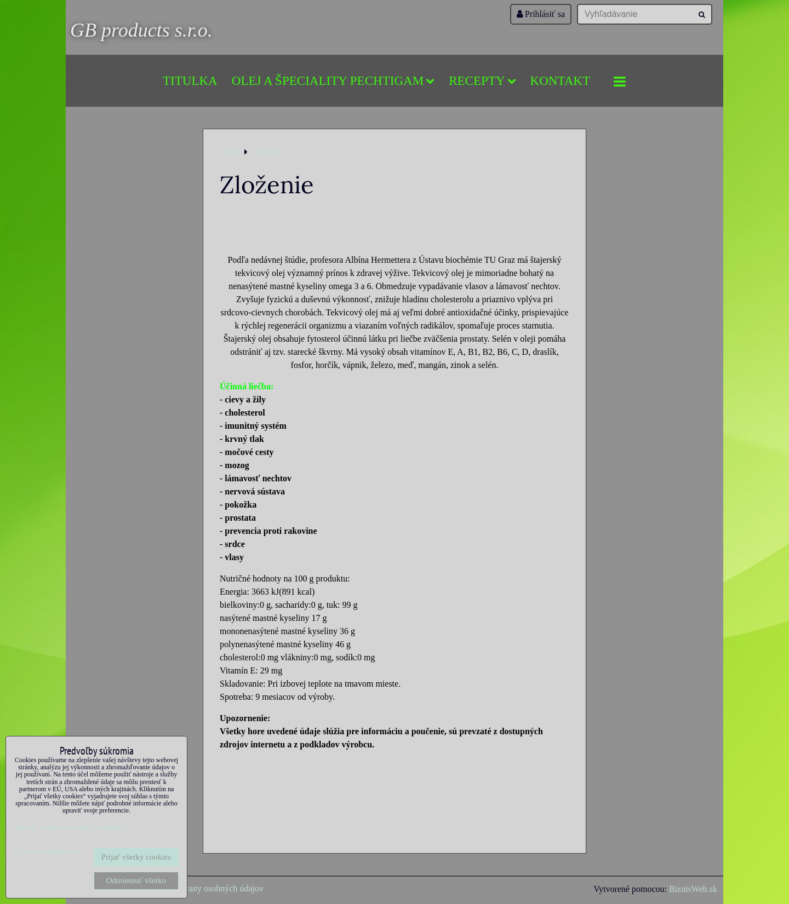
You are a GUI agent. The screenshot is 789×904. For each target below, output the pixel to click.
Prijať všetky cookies (136, 857)
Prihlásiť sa (541, 14)
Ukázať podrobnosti (47, 851)
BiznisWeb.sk (693, 889)
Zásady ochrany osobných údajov (205, 888)
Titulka (190, 80)
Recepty (482, 80)
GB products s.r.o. (141, 30)
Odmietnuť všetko (136, 880)
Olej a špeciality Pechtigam (333, 80)
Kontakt (560, 80)
